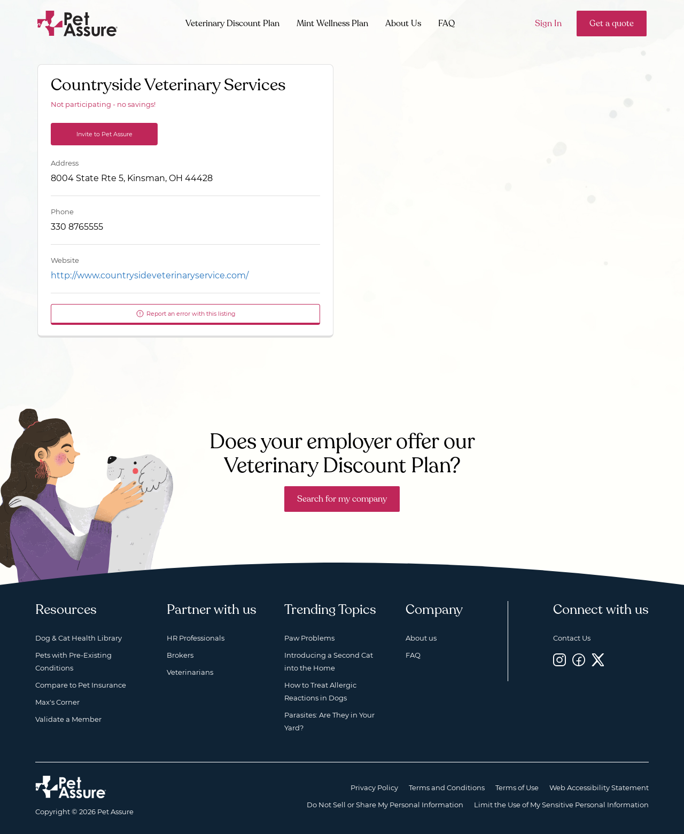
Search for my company (342, 499)
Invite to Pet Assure (104, 134)
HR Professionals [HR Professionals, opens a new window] (195, 638)
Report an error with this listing (186, 313)
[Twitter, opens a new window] (598, 659)
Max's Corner (57, 702)
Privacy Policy (374, 787)
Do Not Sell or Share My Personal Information (385, 804)
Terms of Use (517, 787)
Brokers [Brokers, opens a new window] (180, 655)
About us (421, 638)
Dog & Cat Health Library (78, 638)
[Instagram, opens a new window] (559, 659)
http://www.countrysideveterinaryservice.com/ (149, 275)
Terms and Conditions (447, 787)
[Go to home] (77, 23)
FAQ (446, 23)
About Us (403, 23)
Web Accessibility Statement (599, 787)
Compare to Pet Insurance (80, 685)
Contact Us (571, 638)
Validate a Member (68, 719)
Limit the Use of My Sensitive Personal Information (561, 804)
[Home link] (70, 787)
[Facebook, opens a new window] (578, 659)
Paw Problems (309, 638)
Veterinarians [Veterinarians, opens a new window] (190, 672)
